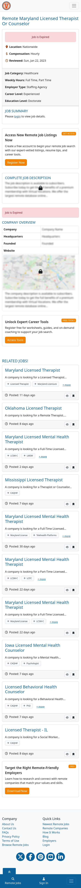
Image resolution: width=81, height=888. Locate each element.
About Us (8, 824)
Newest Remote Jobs (56, 824)
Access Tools (15, 340)
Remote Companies (55, 828)
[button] (67, 395)
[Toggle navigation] (74, 5)
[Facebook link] (30, 856)
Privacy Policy (11, 836)
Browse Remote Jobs (15, 845)
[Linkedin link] (60, 856)
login (17, 116)
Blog (45, 836)
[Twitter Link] (20, 856)
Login (46, 845)
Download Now (17, 791)
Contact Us (9, 828)
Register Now (16, 162)
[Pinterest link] (40, 856)
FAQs (5, 832)
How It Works (51, 832)
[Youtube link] (50, 856)
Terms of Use (10, 841)
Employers (49, 841)
